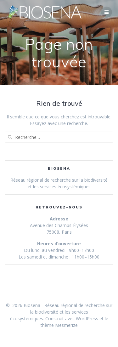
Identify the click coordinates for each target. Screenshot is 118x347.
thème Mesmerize (59, 325)
